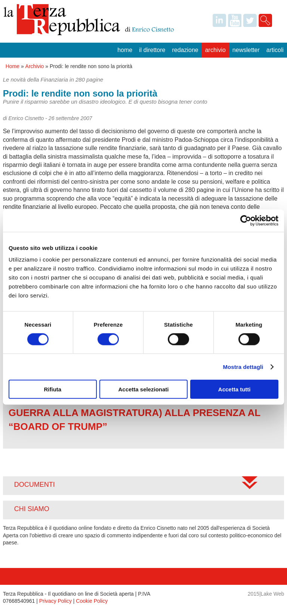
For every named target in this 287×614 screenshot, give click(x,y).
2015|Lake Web (266, 594)
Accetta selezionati (143, 389)
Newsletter (246, 50)
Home (124, 50)
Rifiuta (52, 389)
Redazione (185, 50)
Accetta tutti (234, 389)
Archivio (215, 50)
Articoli (275, 50)
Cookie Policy (92, 601)
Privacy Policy (55, 601)
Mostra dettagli (243, 366)
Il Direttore (152, 50)
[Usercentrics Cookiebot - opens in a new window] (245, 220)
